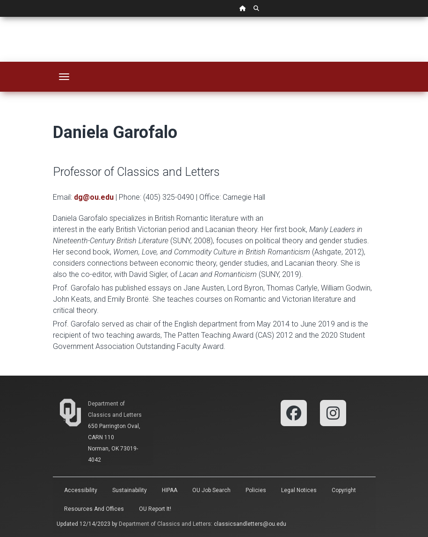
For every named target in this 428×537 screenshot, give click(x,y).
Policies (256, 490)
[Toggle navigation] (64, 76)
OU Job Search (211, 490)
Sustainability (129, 490)
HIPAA (169, 490)
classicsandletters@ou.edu (250, 524)
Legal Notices (299, 490)
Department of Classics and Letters (165, 524)
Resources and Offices (94, 509)
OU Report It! (155, 509)
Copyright (344, 490)
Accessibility (80, 490)
